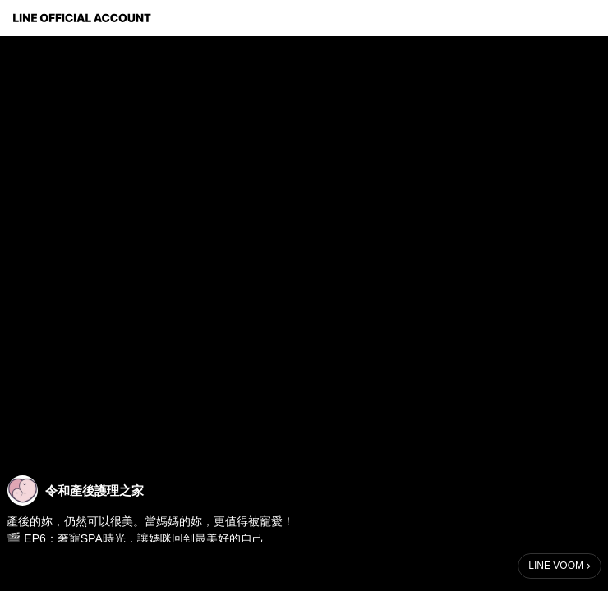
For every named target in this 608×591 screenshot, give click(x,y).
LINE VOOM (555, 565)
